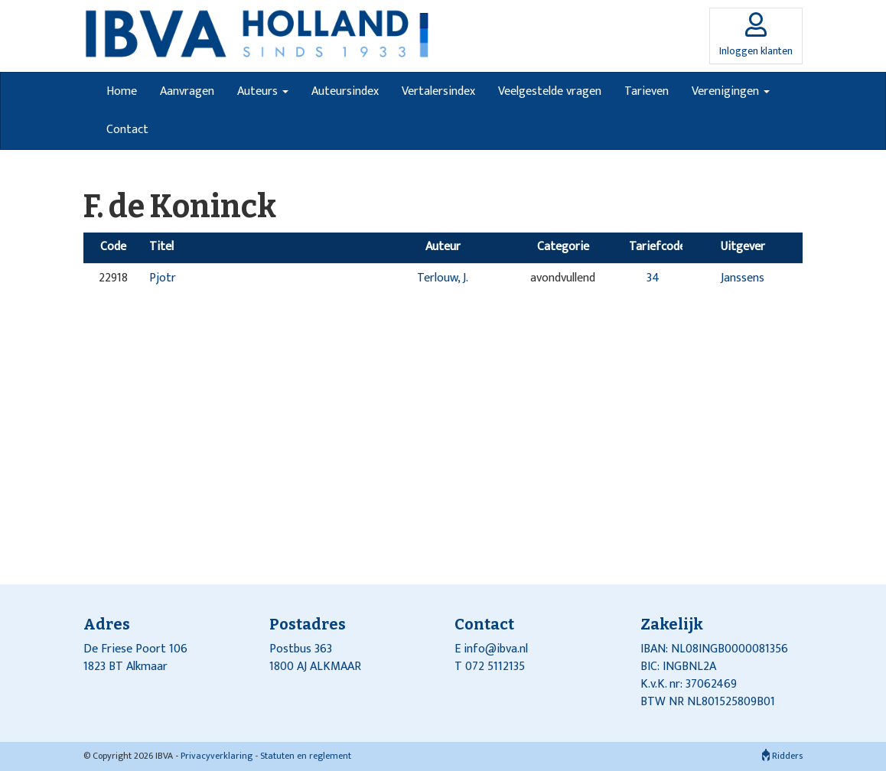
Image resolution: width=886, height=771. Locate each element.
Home (121, 91)
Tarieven (646, 91)
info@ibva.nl (496, 649)
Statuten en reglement (305, 755)
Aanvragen (187, 91)
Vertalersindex (438, 91)
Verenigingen (731, 91)
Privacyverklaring (216, 755)
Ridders (782, 755)
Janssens (742, 278)
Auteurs (262, 91)
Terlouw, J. (442, 278)
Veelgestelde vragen (549, 91)
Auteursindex (345, 91)
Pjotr (162, 278)
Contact (127, 129)
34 (653, 278)
